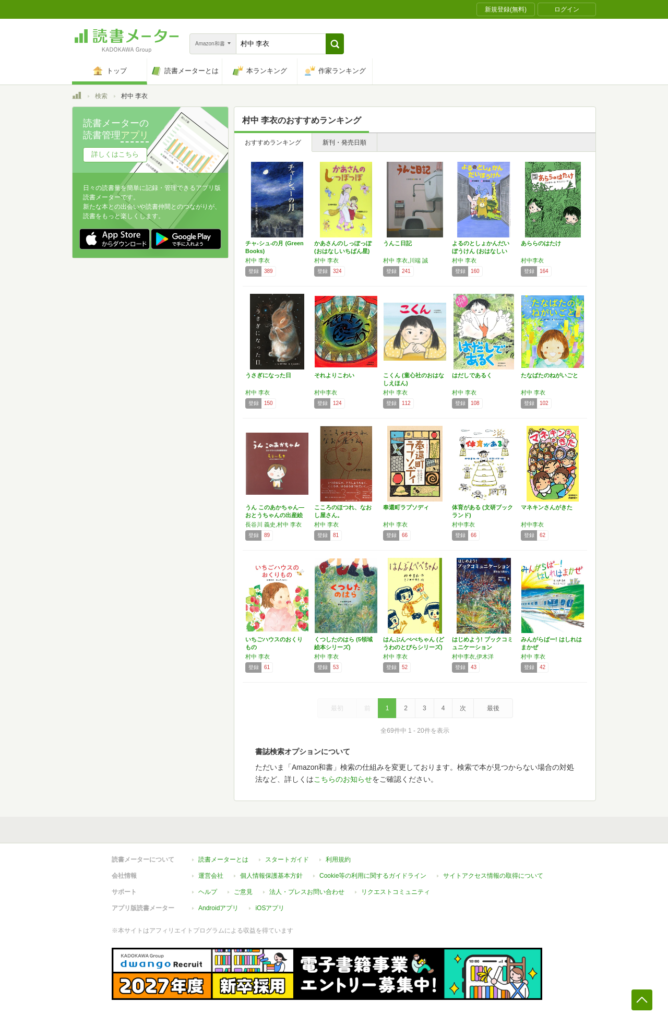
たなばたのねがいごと (549, 375)
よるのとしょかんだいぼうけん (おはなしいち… (480, 251)
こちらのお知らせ (343, 779)
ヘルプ (207, 892)
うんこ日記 (397, 243)
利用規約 (338, 859)
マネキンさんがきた (546, 507)
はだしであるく (472, 375)
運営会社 (210, 876)
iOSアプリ (269, 908)
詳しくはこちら (115, 154)
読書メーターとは (223, 859)
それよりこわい (334, 375)
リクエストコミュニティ (395, 892)
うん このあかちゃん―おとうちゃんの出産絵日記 (274, 515)
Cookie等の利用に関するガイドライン (372, 876)
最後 (493, 708)
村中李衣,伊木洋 (473, 656)
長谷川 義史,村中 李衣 (273, 524)
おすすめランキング (273, 142)
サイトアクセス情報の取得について (493, 876)
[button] (335, 43)
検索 (101, 96)
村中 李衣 (257, 260)
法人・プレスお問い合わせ (306, 892)
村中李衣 (532, 260)
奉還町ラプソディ (406, 507)
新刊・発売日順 (344, 142)
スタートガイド (287, 859)
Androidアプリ (218, 908)
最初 (337, 708)
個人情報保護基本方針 (271, 876)
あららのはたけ (541, 243)
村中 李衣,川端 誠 (405, 260)
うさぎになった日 (268, 375)
